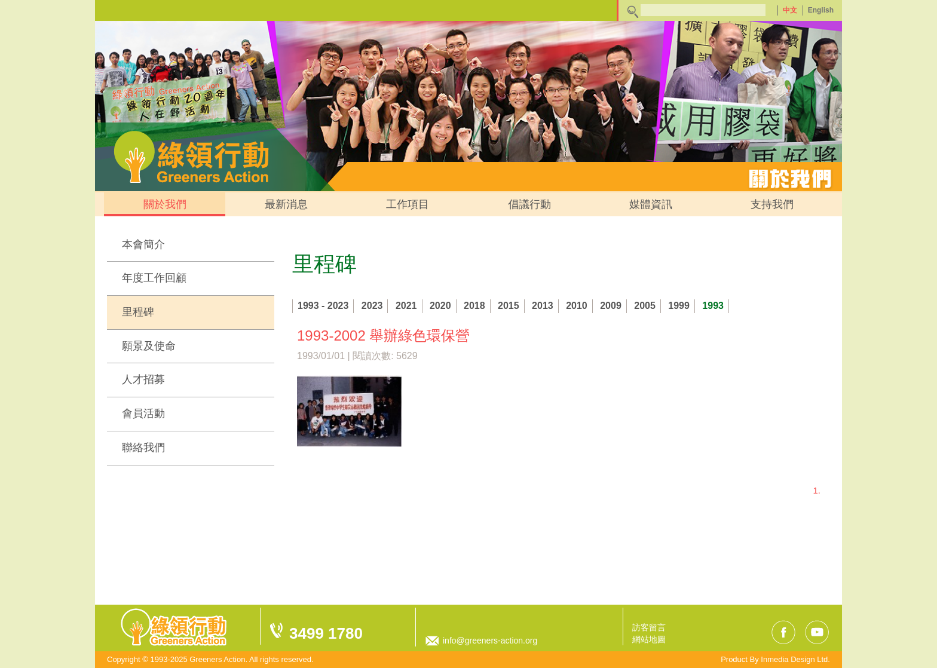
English (821, 10)
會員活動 (143, 413)
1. (816, 490)
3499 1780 (326, 633)
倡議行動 (529, 204)
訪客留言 (649, 627)
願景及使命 (149, 346)
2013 (542, 306)
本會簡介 (143, 244)
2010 (576, 306)
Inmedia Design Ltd (794, 659)
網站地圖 (649, 639)
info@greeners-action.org (490, 640)
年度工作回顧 (154, 278)
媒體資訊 (650, 204)
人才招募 (143, 379)
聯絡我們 (143, 447)
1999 (679, 306)
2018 (474, 306)
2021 (406, 306)
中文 (790, 10)
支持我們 (772, 204)
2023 (372, 306)
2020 (440, 306)
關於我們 (164, 204)
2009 (610, 306)
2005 (645, 306)
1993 (713, 306)
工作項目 (407, 204)
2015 (508, 306)
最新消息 (286, 204)
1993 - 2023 (323, 306)
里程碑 (138, 312)
